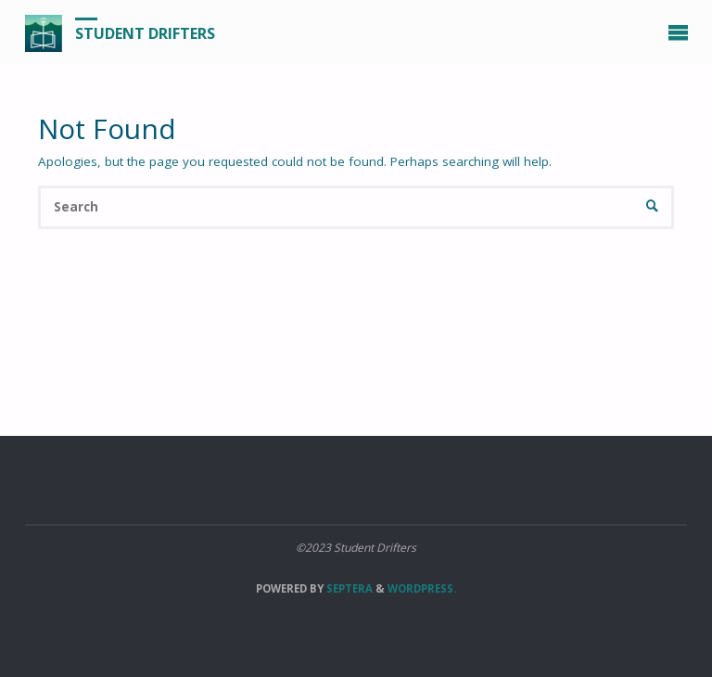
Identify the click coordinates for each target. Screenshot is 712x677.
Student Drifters (145, 33)
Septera (348, 588)
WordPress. (422, 588)
